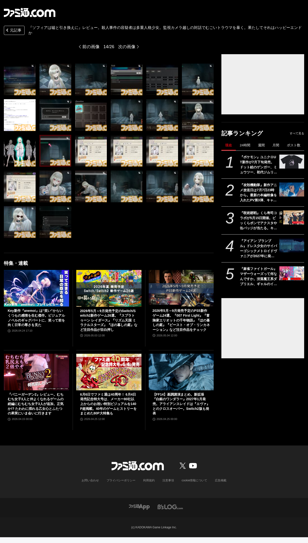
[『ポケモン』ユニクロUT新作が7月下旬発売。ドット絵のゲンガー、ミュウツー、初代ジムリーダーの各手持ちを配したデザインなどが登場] (291, 162)
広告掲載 (220, 480)
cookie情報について (194, 480)
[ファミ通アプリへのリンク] (139, 506)
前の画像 (91, 46)
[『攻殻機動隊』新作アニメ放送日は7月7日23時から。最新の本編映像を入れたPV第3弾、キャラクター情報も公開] (291, 189)
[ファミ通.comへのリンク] (29, 12)
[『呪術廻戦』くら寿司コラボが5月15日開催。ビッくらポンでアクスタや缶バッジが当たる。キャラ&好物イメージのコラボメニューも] (291, 217)
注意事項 (168, 480)
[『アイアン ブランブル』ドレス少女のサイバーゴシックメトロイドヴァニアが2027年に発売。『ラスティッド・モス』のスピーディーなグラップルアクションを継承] (291, 245)
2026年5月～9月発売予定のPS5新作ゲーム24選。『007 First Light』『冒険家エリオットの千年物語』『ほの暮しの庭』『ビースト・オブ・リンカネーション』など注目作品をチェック (181, 320)
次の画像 (126, 46)
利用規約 (149, 480)
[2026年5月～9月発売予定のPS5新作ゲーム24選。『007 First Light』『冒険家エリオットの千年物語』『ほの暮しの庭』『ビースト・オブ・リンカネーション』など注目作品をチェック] (181, 288)
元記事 (13, 30)
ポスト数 (293, 145)
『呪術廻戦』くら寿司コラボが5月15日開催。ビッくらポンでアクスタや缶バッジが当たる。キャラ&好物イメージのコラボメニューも (258, 221)
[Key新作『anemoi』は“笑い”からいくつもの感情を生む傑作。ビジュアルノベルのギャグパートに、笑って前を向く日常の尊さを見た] (36, 288)
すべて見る (297, 133)
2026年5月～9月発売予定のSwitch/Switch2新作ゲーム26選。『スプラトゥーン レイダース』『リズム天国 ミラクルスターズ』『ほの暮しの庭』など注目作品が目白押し (108, 320)
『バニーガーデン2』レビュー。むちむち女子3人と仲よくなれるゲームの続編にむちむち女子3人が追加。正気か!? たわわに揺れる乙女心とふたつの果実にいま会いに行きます (36, 404)
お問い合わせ (90, 480)
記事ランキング (242, 133)
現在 (228, 145)
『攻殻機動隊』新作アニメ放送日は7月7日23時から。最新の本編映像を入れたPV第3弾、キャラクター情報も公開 (258, 193)
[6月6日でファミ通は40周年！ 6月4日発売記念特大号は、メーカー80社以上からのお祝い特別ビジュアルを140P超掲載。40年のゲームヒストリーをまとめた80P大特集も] (108, 372)
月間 (275, 145)
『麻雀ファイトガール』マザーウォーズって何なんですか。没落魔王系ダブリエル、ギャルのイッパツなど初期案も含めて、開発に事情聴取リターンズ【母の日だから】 (258, 277)
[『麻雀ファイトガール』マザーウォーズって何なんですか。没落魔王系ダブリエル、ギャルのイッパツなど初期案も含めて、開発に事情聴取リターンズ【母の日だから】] (291, 273)
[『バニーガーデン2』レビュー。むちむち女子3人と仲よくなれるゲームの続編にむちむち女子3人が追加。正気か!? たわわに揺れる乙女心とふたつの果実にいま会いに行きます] (36, 372)
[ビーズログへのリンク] (170, 506)
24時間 (245, 145)
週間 (261, 145)
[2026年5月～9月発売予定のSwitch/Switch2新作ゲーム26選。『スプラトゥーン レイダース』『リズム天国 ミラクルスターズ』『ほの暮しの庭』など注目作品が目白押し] (108, 288)
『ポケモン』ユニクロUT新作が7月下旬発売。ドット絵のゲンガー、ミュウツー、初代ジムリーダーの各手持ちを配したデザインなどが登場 (258, 165)
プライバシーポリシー (121, 480)
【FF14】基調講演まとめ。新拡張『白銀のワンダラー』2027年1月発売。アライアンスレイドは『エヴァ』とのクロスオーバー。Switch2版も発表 (181, 404)
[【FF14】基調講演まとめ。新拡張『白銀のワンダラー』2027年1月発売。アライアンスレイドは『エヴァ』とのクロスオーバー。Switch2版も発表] (181, 372)
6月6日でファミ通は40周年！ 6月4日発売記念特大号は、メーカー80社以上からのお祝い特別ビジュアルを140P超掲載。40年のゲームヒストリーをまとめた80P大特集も (108, 404)
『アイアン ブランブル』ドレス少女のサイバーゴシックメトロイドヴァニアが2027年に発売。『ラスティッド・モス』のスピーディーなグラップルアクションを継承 (258, 249)
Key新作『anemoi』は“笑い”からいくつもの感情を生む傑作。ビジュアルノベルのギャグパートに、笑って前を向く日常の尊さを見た (36, 318)
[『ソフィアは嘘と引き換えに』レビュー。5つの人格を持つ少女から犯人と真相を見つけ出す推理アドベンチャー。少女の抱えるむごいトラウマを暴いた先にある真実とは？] (20, 79)
